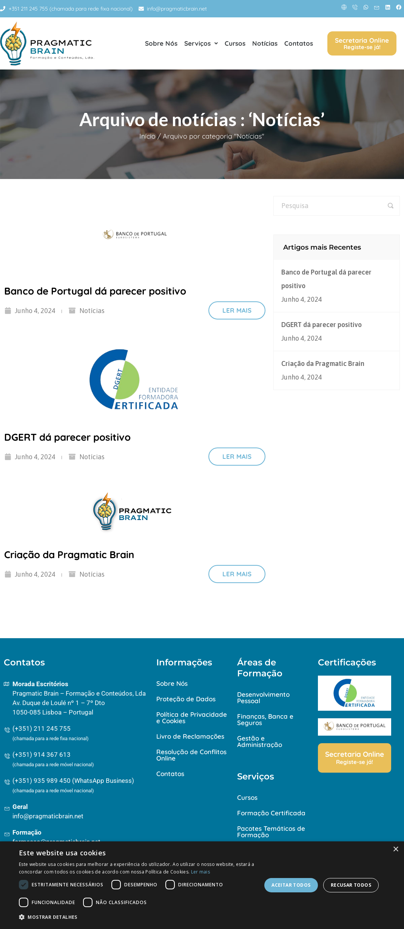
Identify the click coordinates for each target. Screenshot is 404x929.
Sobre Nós (161, 43)
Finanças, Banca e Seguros (265, 719)
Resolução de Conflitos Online (191, 755)
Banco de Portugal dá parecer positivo (95, 291)
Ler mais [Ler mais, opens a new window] (200, 872)
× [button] (395, 849)
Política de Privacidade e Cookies (191, 717)
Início (147, 136)
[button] (136, 917)
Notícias (265, 43)
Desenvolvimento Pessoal (263, 697)
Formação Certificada (271, 813)
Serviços (201, 43)
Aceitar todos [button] (290, 885)
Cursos (235, 43)
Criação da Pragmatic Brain (69, 554)
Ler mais (236, 310)
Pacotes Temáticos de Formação (271, 831)
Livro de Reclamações (190, 736)
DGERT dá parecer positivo (67, 437)
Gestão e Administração (259, 741)
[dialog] (202, 885)
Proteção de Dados (186, 699)
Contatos (298, 43)
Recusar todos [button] (351, 885)
